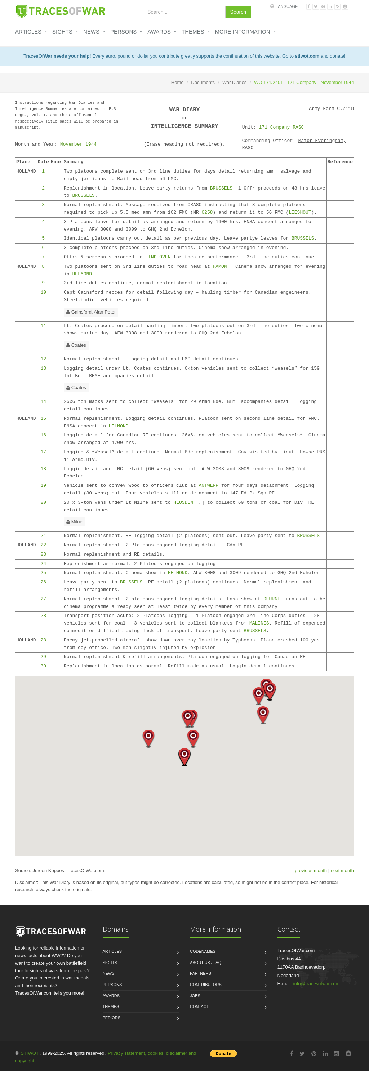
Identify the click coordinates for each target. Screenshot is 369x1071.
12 (43, 359)
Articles (28, 31)
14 (43, 401)
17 (43, 452)
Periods (112, 1018)
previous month (311, 870)
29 (43, 656)
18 (43, 469)
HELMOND (82, 274)
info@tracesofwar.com (316, 983)
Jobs (195, 996)
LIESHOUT (300, 212)
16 (43, 435)
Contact (199, 1006)
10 (43, 292)
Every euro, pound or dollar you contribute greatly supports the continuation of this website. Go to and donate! (184, 56)
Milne (74, 521)
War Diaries (234, 82)
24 (43, 563)
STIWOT (30, 1053)
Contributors (206, 984)
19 (43, 485)
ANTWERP (209, 485)
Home (177, 82)
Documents (203, 82)
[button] (259, 696)
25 (43, 573)
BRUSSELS (221, 188)
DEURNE (271, 599)
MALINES (259, 623)
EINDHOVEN (157, 257)
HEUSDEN (183, 502)
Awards (159, 31)
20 (43, 502)
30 (43, 666)
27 (43, 599)
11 (43, 326)
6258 (207, 212)
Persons (123, 31)
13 (43, 368)
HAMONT (221, 266)
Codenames (202, 951)
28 (43, 615)
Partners (200, 973)
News (91, 31)
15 (43, 418)
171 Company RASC (281, 127)
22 (43, 545)
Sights (62, 31)
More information (242, 31)
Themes (193, 31)
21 (43, 535)
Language (287, 6)
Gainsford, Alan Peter (91, 312)
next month (342, 870)
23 (43, 554)
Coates (76, 345)
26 (43, 582)
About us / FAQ (205, 962)
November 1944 (78, 144)
